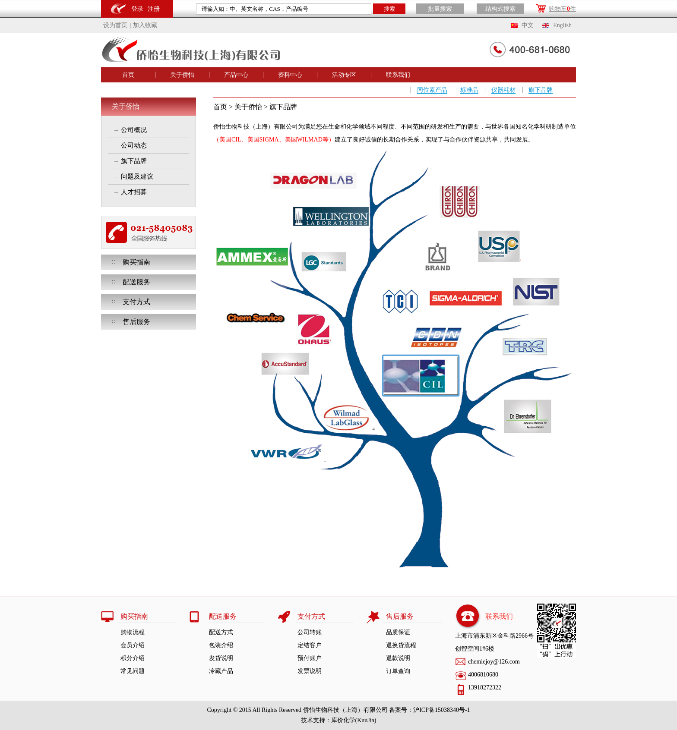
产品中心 (236, 75)
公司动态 (134, 145)
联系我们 (398, 75)
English (562, 25)
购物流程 (132, 632)
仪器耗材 (503, 90)
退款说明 (398, 658)
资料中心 (290, 75)
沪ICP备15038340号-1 (441, 710)
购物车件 (562, 9)
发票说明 (309, 671)
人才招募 (134, 192)
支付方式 (136, 301)
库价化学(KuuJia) (353, 720)
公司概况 (134, 129)
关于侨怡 (182, 75)
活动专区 (344, 75)
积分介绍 (132, 658)
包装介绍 (221, 645)
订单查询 (398, 671)
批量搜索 (440, 9)
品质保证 (398, 632)
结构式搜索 (500, 9)
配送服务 (136, 282)
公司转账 (309, 632)
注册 (154, 9)
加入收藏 (145, 25)
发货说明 (221, 658)
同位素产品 (432, 90)
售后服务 (136, 321)
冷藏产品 (221, 671)
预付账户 (309, 658)
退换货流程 (401, 645)
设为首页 (115, 25)
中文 (528, 25)
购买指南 (136, 262)
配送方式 (221, 632)
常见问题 (132, 671)
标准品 (469, 90)
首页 (128, 75)
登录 (137, 9)
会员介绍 (132, 645)
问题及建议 (137, 176)
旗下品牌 (540, 90)
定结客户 (309, 645)
